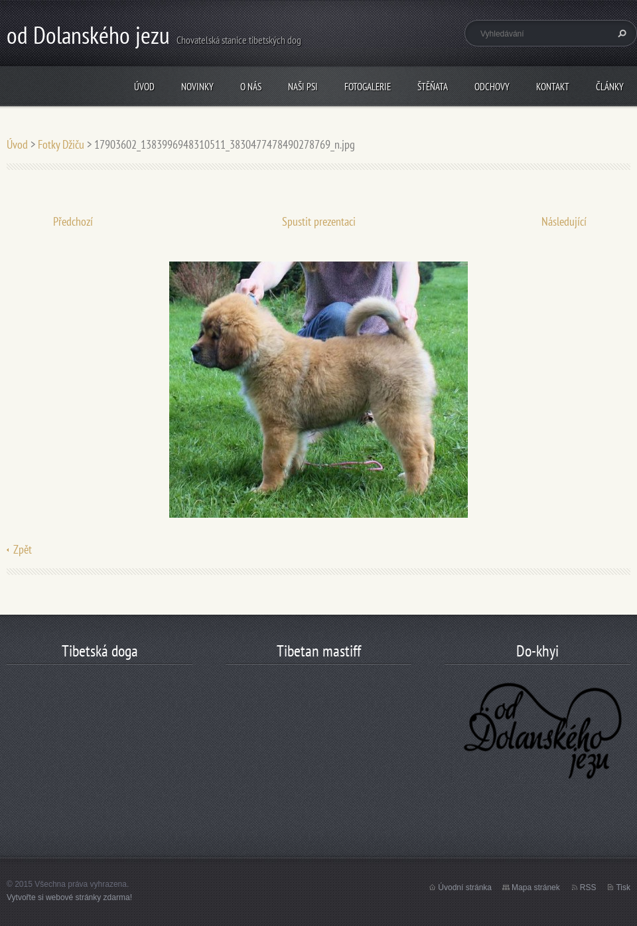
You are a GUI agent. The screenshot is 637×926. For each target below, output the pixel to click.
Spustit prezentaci (319, 221)
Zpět (22, 549)
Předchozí (73, 221)
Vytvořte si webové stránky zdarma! (69, 897)
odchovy (492, 86)
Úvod (144, 86)
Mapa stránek (536, 887)
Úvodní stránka (465, 887)
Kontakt (552, 86)
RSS (588, 887)
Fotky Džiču (61, 144)
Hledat (620, 33)
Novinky (197, 86)
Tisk (623, 887)
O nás (250, 86)
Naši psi (303, 86)
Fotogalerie (367, 86)
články (610, 86)
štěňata (432, 86)
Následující (564, 221)
